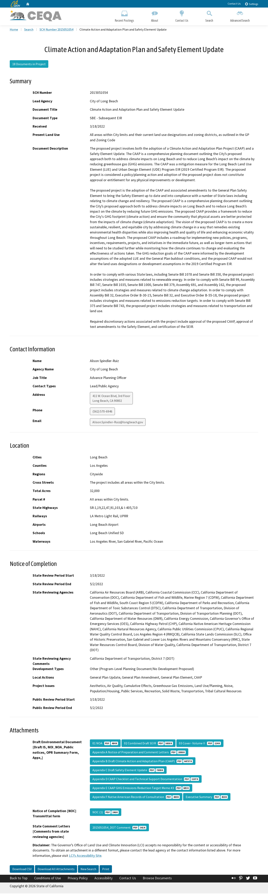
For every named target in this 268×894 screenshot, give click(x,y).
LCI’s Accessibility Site (85, 856)
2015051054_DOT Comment (119, 828)
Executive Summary (207, 797)
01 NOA (105, 744)
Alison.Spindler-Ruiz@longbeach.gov (117, 422)
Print (105, 870)
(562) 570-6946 (102, 412)
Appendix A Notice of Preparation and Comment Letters (139, 753)
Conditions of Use (47, 879)
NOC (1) (105, 813)
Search (209, 15)
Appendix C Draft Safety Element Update (128, 771)
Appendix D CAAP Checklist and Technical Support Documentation (145, 780)
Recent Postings (124, 15)
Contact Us (234, 3)
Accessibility (103, 879)
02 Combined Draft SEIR (148, 744)
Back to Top (18, 879)
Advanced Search (240, 15)
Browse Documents (157, 879)
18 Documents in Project (29, 65)
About (155, 15)
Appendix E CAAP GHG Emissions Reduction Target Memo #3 (141, 788)
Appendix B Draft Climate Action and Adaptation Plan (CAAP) (142, 762)
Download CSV (22, 870)
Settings (251, 4)
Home (14, 30)
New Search (88, 870)
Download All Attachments (56, 870)
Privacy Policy (78, 879)
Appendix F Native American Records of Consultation (136, 797)
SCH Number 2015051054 (56, 30)
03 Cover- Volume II (200, 744)
